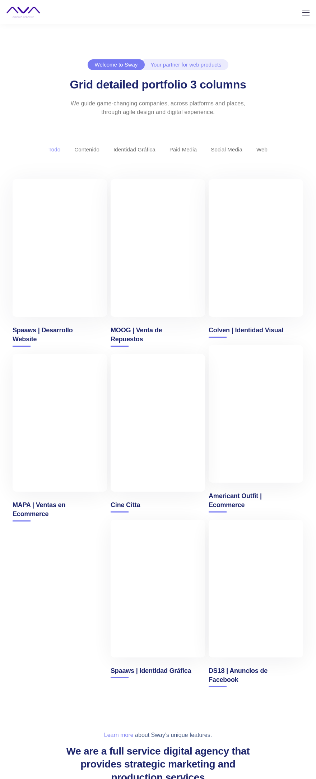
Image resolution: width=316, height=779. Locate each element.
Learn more (119, 735)
